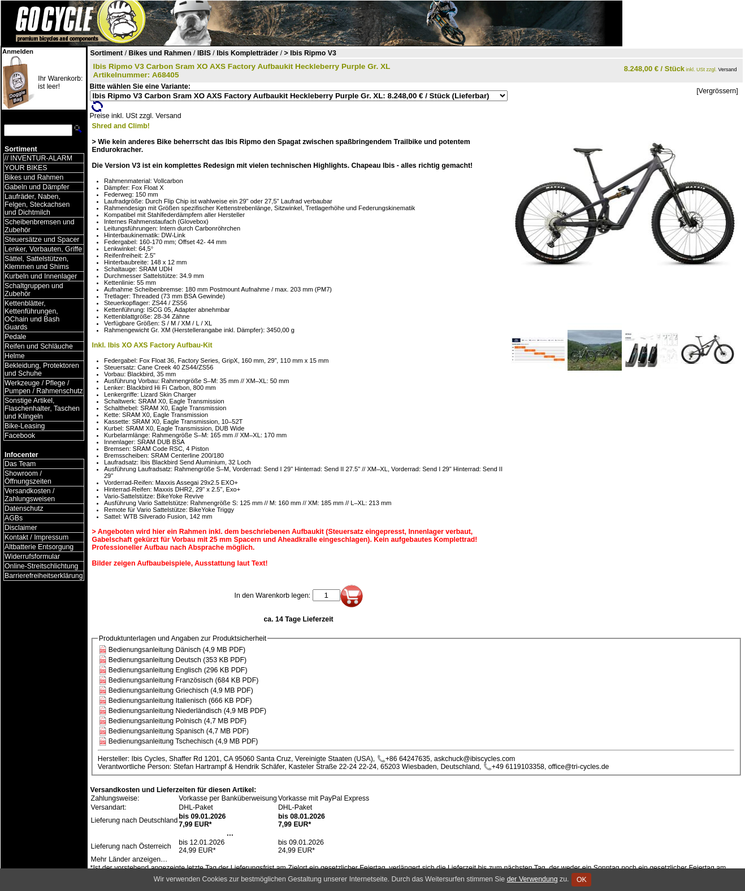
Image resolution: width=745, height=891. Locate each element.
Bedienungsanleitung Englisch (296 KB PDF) (178, 670)
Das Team (20, 464)
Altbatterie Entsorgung (39, 547)
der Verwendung (532, 879)
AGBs (14, 518)
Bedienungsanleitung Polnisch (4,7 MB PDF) (177, 721)
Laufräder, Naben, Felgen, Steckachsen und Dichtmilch (37, 204)
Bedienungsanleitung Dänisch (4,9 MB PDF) (177, 650)
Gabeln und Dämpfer (37, 187)
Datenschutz (24, 508)
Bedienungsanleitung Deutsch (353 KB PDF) (177, 660)
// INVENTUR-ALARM (38, 158)
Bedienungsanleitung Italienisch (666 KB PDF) (180, 701)
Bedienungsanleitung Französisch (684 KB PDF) (184, 680)
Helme (15, 356)
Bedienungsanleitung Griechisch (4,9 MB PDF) (181, 690)
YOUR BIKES (26, 168)
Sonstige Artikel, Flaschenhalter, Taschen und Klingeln (42, 408)
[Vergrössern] (717, 91)
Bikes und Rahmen (34, 177)
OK (581, 880)
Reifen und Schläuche (39, 346)
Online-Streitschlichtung (41, 566)
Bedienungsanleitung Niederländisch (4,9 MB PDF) (187, 711)
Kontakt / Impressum (36, 537)
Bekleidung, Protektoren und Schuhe (42, 369)
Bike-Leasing (25, 426)
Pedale (15, 337)
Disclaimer (21, 528)
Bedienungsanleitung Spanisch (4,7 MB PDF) (179, 731)
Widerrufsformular (32, 556)
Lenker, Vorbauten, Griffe (43, 249)
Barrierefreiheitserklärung (44, 576)
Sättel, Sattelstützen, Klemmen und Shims (37, 263)
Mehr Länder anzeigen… (129, 859)
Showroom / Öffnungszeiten (28, 477)
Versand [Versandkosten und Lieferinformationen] (727, 69)
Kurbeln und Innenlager (41, 276)
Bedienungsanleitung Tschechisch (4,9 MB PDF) (183, 741)
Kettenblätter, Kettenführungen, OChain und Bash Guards (32, 315)
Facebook (20, 436)
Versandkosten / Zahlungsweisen (30, 495)
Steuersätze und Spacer (42, 240)
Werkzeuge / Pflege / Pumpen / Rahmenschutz (44, 387)
